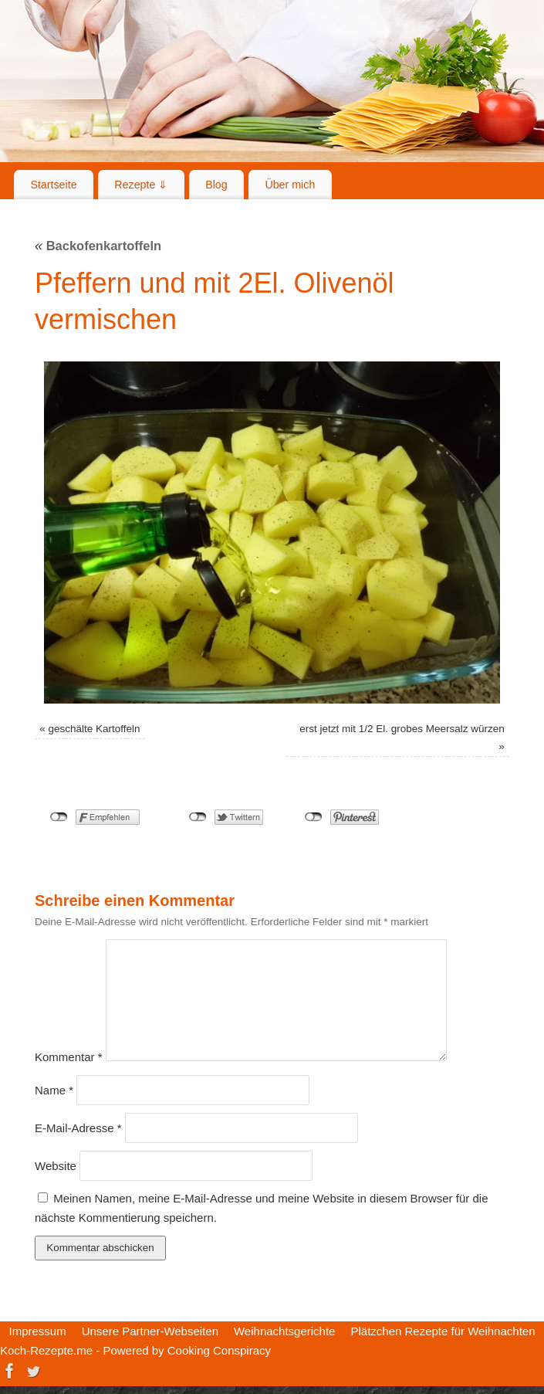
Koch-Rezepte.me (46, 1350)
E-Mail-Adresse (78, 1128)
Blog (216, 184)
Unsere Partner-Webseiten (150, 1331)
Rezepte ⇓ (140, 184)
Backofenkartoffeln (98, 246)
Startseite (53, 184)
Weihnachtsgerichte (284, 1331)
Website (55, 1165)
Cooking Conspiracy (219, 1350)
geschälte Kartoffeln (94, 728)
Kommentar (69, 1056)
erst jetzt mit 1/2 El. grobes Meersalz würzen (402, 728)
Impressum (37, 1331)
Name (54, 1090)
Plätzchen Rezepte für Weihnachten (442, 1331)
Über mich (290, 184)
